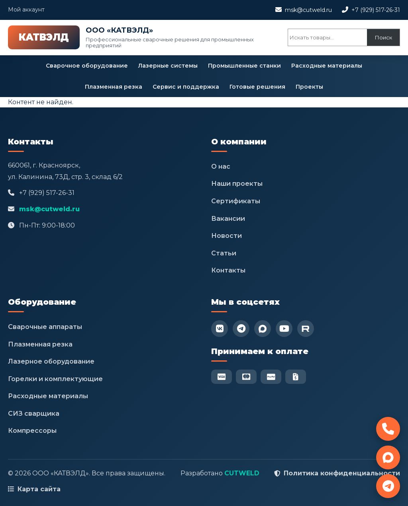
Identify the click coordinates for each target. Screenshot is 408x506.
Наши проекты (237, 183)
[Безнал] (295, 377)
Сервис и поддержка (186, 86)
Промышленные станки (244, 65)
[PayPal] (271, 377)
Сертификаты (235, 201)
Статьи (223, 253)
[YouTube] (284, 328)
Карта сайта (39, 489)
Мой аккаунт (26, 9)
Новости (226, 235)
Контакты (228, 270)
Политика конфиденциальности (342, 473)
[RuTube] (305, 328)
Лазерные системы (168, 65)
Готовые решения (257, 86)
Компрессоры (32, 430)
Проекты (309, 86)
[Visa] (221, 377)
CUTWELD (241, 473)
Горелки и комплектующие (55, 379)
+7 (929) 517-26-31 (375, 10)
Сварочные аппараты (45, 327)
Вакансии (228, 218)
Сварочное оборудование (87, 65)
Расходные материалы (326, 65)
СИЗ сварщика (33, 413)
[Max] (262, 328)
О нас (220, 166)
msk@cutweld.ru (308, 10)
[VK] (219, 328)
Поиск (383, 37)
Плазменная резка (113, 86)
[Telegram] (241, 328)
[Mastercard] (246, 377)
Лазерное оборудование (51, 361)
